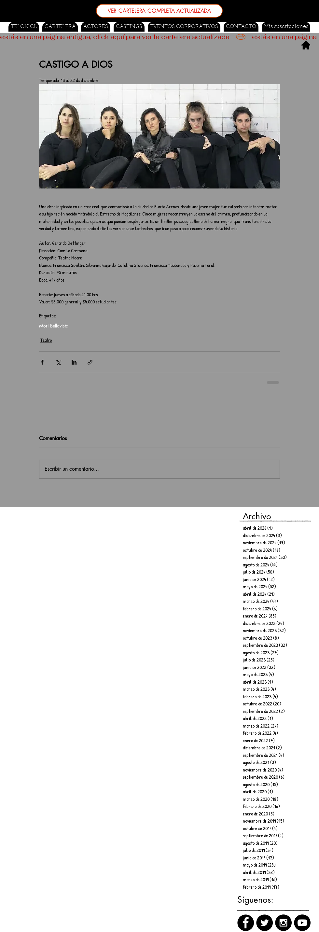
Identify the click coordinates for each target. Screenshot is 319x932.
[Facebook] (245, 922)
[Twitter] (264, 922)
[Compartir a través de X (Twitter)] (58, 362)
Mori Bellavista (53, 325)
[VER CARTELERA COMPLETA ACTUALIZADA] (159, 11)
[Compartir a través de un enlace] (90, 362)
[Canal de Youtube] (302, 922)
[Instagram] (283, 922)
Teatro (46, 340)
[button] (129, 27)
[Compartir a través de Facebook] (42, 362)
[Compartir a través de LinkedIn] (74, 362)
